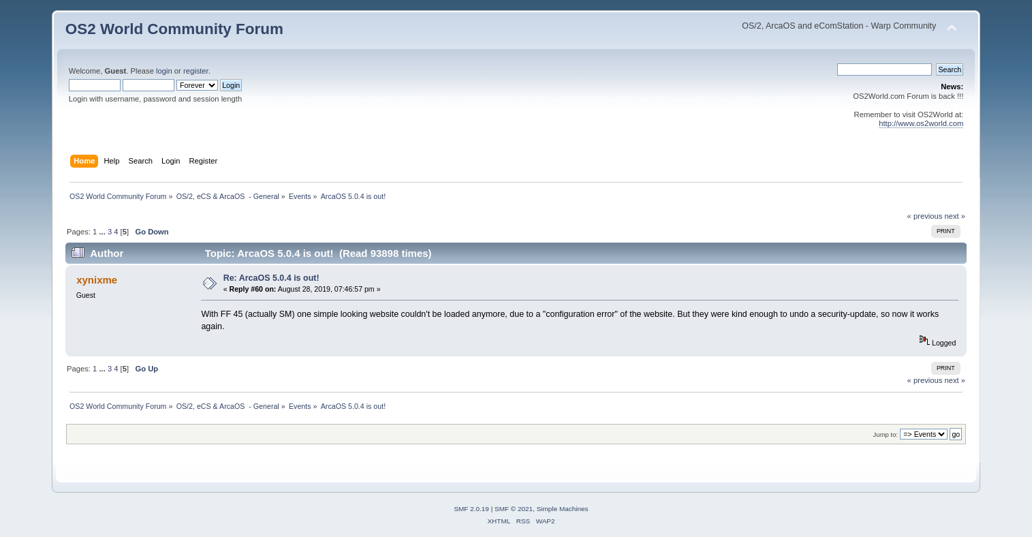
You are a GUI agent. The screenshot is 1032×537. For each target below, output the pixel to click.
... (103, 232)
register (195, 71)
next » (954, 216)
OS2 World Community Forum (174, 28)
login (164, 71)
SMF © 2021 (514, 508)
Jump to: (885, 434)
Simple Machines (563, 508)
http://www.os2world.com (921, 123)
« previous (925, 216)
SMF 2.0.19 (471, 508)
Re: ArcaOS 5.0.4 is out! (271, 278)
